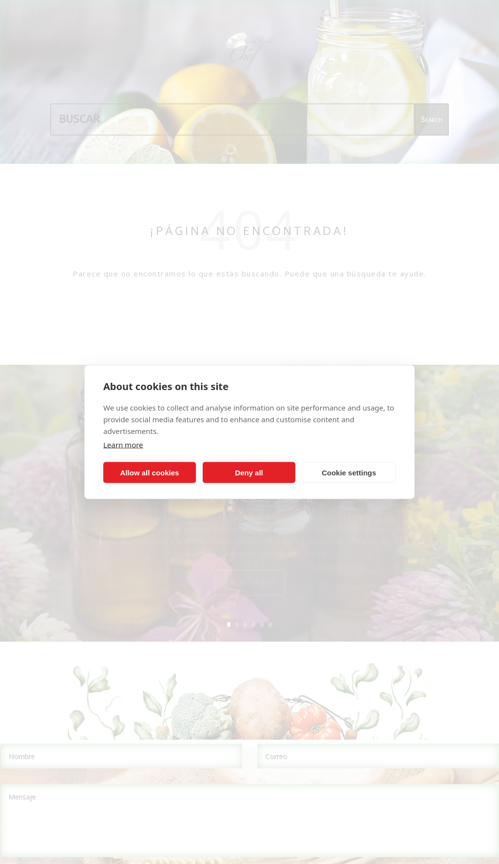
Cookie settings (349, 472)
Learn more (123, 445)
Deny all (249, 472)
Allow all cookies (149, 472)
